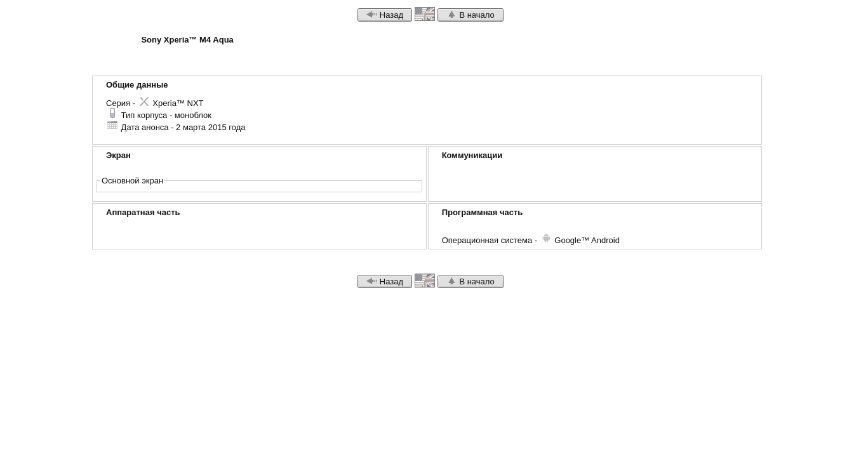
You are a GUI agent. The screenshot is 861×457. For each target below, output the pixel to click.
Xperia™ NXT (171, 103)
